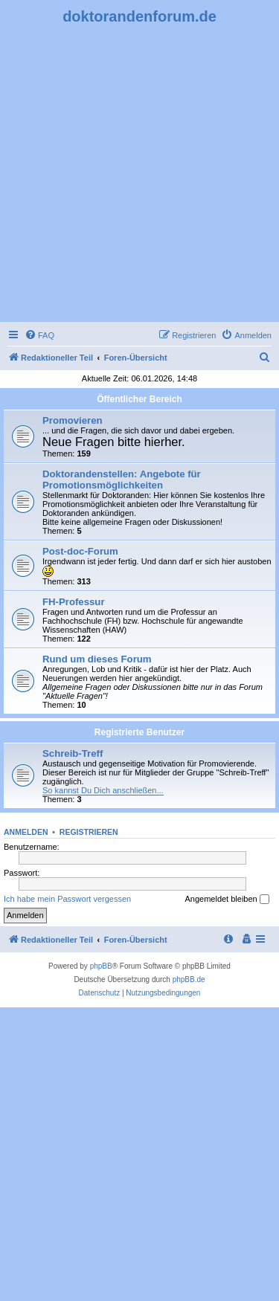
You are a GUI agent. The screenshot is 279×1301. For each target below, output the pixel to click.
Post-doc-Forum (80, 551)
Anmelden (26, 831)
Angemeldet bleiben (227, 899)
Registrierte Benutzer (139, 732)
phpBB (101, 966)
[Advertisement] (139, 172)
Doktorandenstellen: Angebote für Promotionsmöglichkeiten (121, 479)
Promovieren (72, 420)
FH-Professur (73, 601)
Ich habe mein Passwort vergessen (67, 898)
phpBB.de (189, 979)
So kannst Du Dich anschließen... (103, 790)
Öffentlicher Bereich (139, 399)
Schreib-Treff (72, 753)
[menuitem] (39, 335)
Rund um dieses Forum (97, 659)
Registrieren (89, 831)
